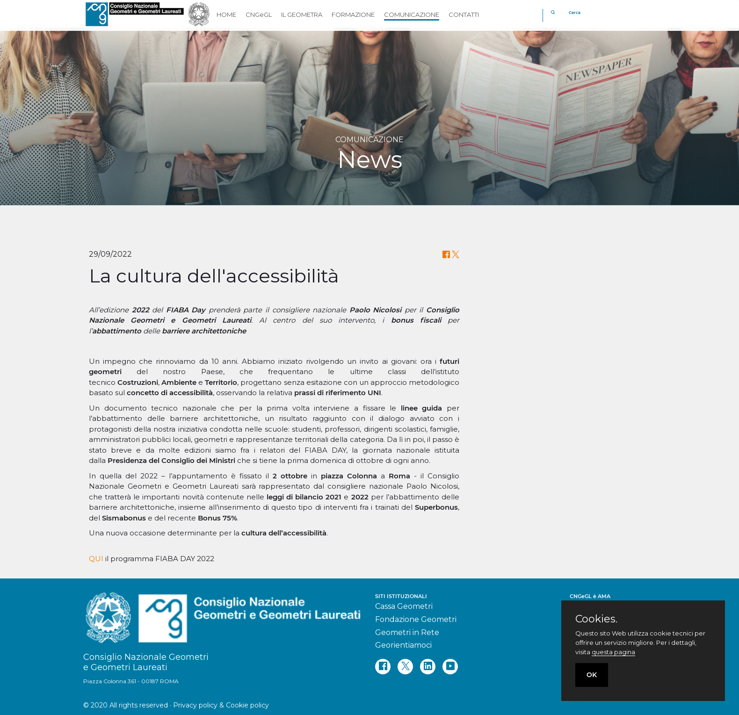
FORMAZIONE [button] (353, 14)
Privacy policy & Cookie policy (221, 705)
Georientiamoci (403, 645)
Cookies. (596, 619)
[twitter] (405, 666)
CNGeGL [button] (259, 14)
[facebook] (383, 666)
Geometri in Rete (407, 632)
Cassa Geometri (404, 606)
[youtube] (450, 666)
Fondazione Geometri (415, 619)
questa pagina (613, 652)
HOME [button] (226, 14)
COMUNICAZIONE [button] (411, 14)
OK (592, 675)
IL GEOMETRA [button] (301, 14)
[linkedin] (427, 666)
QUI (96, 558)
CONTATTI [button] (464, 14)
